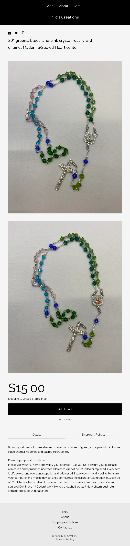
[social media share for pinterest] (23, 33)
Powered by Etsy (65, 539)
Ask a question (65, 419)
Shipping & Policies (93, 434)
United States (31, 398)
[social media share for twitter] (16, 33)
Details (36, 434)
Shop (49, 6)
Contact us (65, 527)
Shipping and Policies (65, 522)
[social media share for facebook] (10, 33)
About (63, 6)
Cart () (79, 6)
